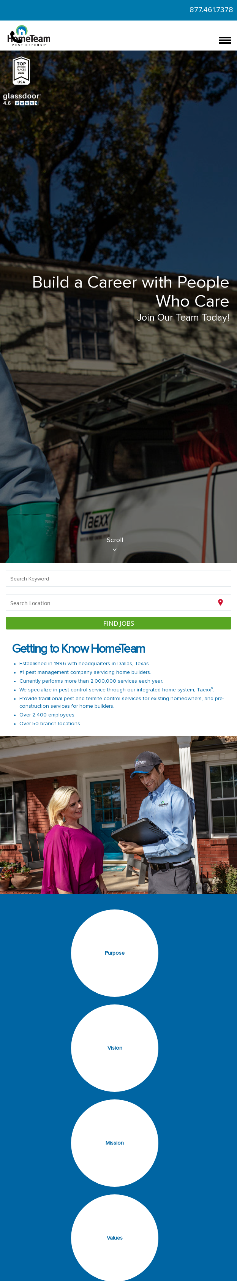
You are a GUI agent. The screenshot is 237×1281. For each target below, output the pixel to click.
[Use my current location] (220, 602)
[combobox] (118, 579)
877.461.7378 (211, 10)
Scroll (114, 545)
